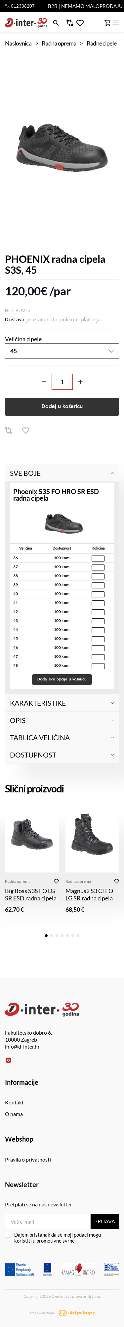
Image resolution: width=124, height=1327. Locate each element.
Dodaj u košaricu (62, 406)
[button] (46, 935)
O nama (14, 1114)
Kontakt (14, 1102)
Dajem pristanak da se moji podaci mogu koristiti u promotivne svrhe (53, 1238)
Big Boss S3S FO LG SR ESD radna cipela (31, 894)
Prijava (104, 1221)
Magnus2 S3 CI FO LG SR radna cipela (89, 894)
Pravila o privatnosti (28, 1159)
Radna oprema (17, 881)
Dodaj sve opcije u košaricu (62, 679)
